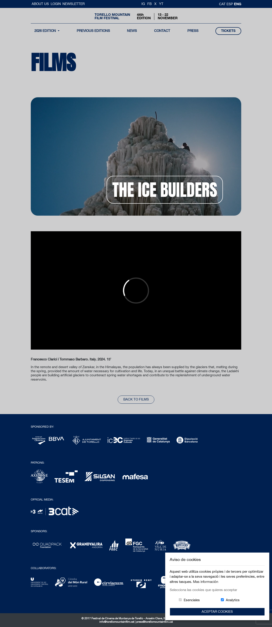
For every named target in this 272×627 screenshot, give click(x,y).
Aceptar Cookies (217, 611)
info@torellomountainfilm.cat (117, 621)
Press (192, 31)
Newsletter (73, 4)
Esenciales (192, 600)
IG (143, 4)
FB (149, 4)
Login (56, 4)
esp (230, 4)
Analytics (233, 600)
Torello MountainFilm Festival (112, 16)
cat (223, 4)
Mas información (205, 582)
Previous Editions (93, 31)
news (132, 31)
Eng (237, 4)
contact (162, 31)
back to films (136, 399)
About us (41, 4)
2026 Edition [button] (45, 31)
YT (161, 4)
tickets (228, 31)
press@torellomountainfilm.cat (154, 621)
